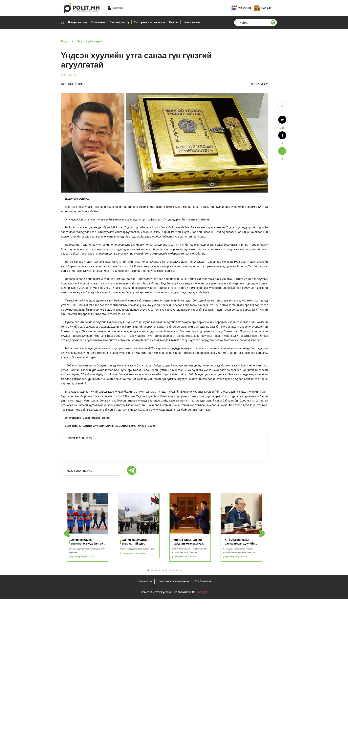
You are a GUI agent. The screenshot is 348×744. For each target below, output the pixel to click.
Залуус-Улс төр (77, 22)
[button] (262, 533)
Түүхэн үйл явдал (89, 41)
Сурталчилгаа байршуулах (174, 581)
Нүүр (64, 41)
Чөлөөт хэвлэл (191, 22)
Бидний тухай (144, 581)
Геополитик (98, 22)
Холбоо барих (203, 581)
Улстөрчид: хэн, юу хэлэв (149, 22)
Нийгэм (173, 22)
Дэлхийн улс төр (119, 22)
